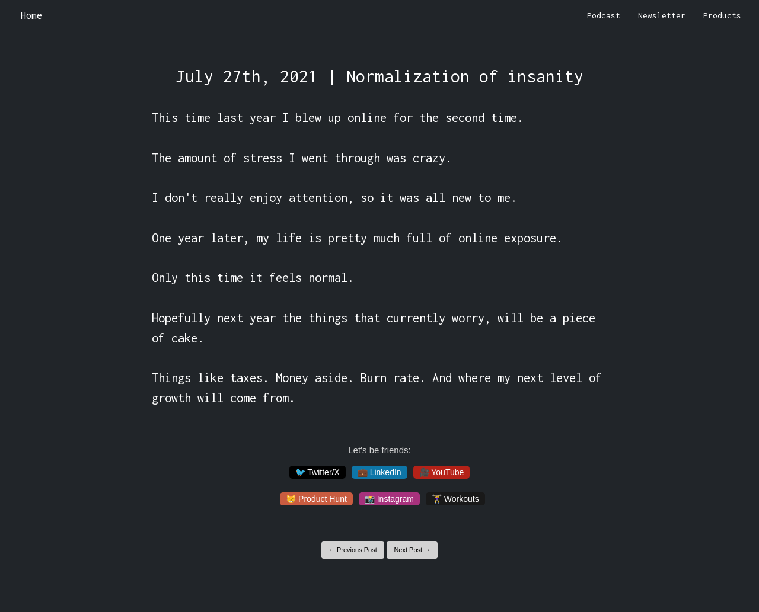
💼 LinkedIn (379, 472)
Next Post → (412, 549)
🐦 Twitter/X (317, 472)
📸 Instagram (389, 499)
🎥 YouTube (441, 472)
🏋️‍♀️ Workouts (455, 499)
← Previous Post (353, 549)
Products (722, 15)
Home (31, 15)
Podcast (603, 15)
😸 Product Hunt (316, 499)
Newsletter (661, 15)
